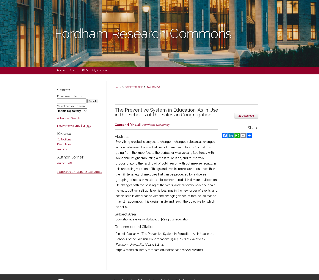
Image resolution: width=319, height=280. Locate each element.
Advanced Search (68, 118)
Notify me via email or (74, 125)
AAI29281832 (153, 87)
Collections (64, 139)
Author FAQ (64, 163)
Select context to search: (72, 106)
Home (118, 87)
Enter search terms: (69, 96)
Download (246, 115)
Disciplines (64, 144)
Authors (62, 149)
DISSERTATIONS (134, 87)
